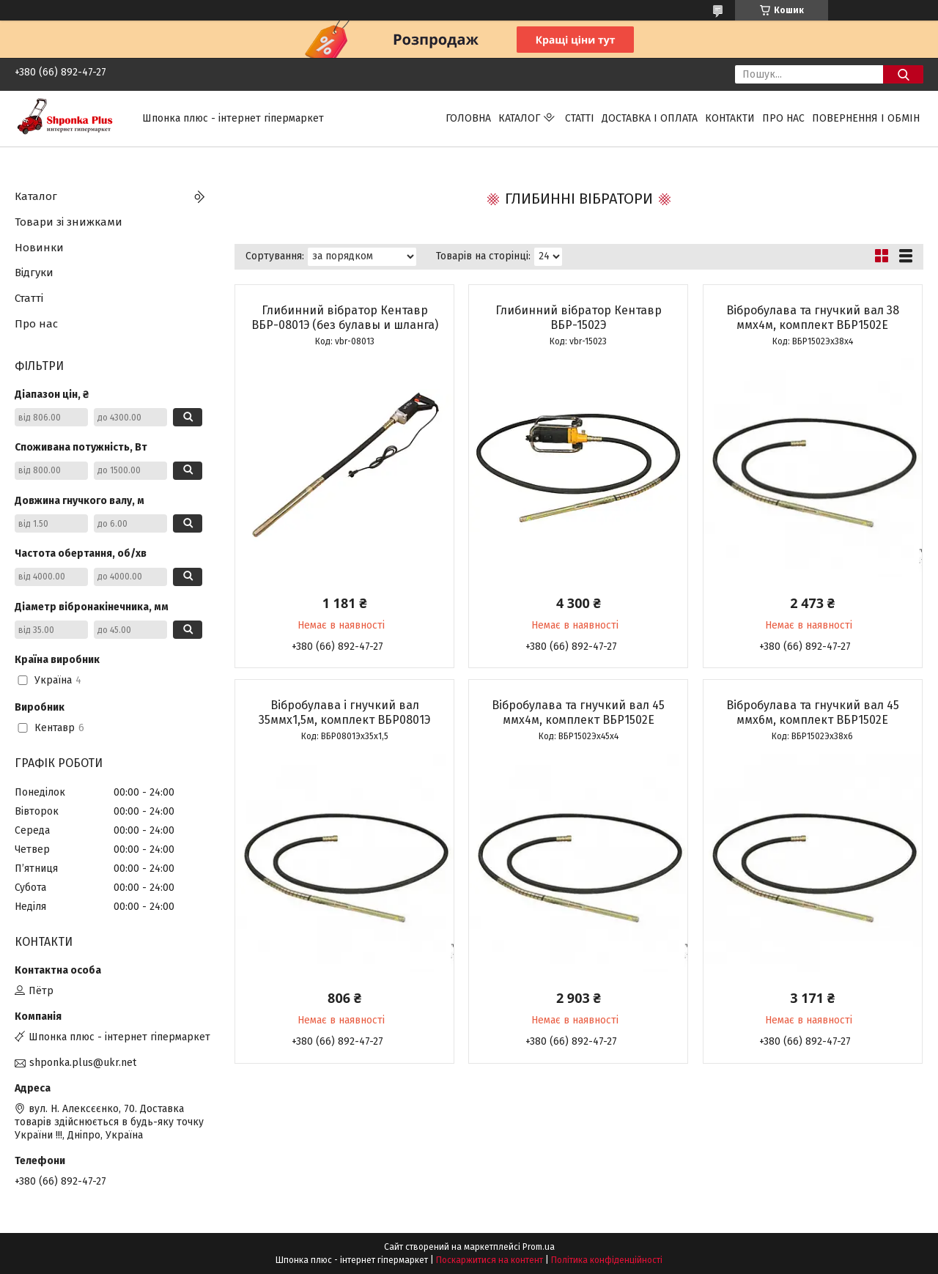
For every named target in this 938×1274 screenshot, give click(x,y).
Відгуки (34, 272)
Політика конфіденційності (606, 1260)
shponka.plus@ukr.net (82, 1062)
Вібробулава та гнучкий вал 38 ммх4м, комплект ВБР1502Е (812, 317)
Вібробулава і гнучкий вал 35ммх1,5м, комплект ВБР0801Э (344, 712)
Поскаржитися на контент (489, 1260)
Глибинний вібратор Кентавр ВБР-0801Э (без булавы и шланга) (344, 317)
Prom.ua (538, 1247)
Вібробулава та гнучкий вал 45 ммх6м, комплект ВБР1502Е (812, 712)
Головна (468, 118)
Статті (579, 118)
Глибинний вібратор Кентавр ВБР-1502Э (578, 317)
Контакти (730, 118)
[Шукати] (903, 74)
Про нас (783, 118)
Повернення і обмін (866, 118)
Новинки (39, 247)
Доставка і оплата (650, 118)
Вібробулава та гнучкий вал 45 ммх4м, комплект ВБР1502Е (578, 712)
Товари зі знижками (68, 222)
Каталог (519, 118)
